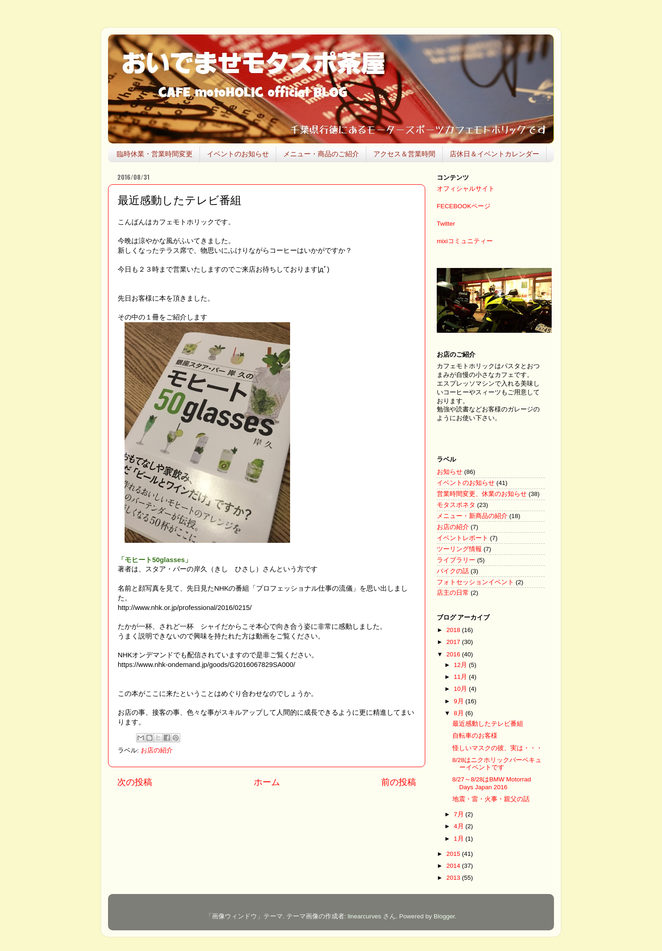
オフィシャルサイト (466, 188)
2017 (454, 641)
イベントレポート (462, 538)
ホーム (267, 782)
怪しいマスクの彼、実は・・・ (497, 748)
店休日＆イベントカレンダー (494, 154)
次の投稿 (134, 782)
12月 (461, 664)
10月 (461, 688)
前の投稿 (398, 782)
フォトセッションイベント (475, 582)
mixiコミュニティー (465, 241)
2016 (454, 654)
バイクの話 (453, 571)
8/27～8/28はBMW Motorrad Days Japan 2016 (491, 783)
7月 (459, 814)
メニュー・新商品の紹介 (472, 516)
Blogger (444, 916)
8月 (459, 713)
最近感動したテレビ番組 (487, 723)
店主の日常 (453, 592)
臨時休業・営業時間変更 (155, 154)
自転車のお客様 (474, 735)
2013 (454, 877)
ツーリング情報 (459, 549)
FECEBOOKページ (464, 206)
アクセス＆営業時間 (404, 154)
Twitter (446, 223)
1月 (459, 838)
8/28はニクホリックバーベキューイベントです (497, 764)
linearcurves (364, 916)
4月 (459, 826)
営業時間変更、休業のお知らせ (482, 493)
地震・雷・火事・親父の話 (491, 799)
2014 (454, 865)
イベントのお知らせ (238, 154)
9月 (459, 701)
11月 (461, 676)
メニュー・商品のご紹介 (321, 154)
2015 (454, 853)
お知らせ (449, 471)
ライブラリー (456, 560)
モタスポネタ (456, 504)
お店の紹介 (157, 750)
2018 (454, 629)
